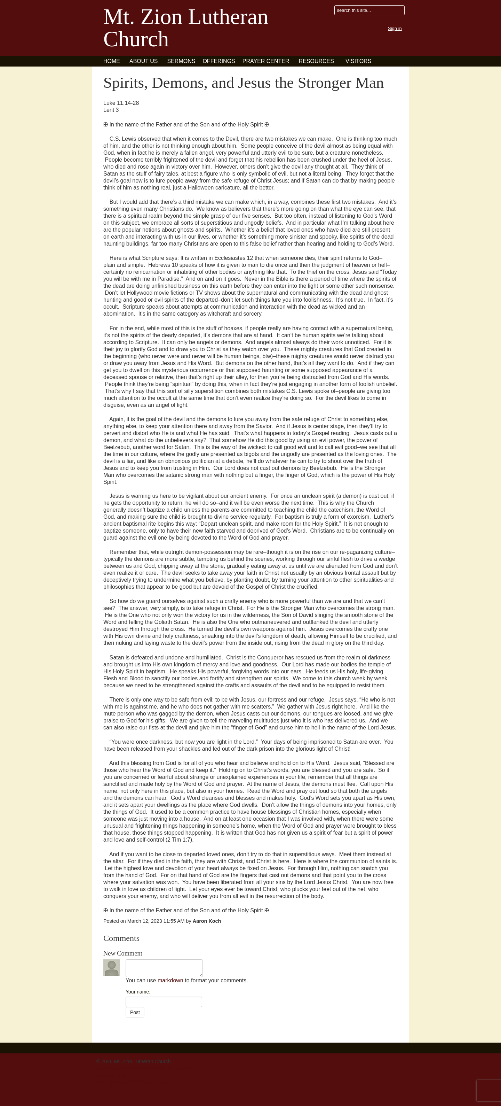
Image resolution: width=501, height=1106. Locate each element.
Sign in (395, 28)
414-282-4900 (112, 1075)
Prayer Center (265, 61)
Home (111, 61)
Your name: (138, 992)
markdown (170, 980)
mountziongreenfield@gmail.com (132, 1082)
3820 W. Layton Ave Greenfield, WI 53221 (143, 1068)
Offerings (218, 61)
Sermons (181, 61)
